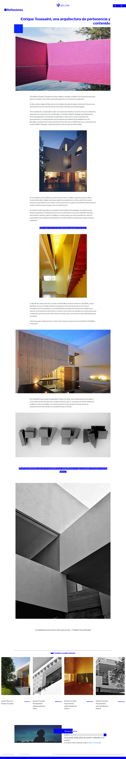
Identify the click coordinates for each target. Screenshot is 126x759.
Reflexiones (15, 10)
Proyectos (27, 701)
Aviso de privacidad (24, 754)
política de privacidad (94, 743)
